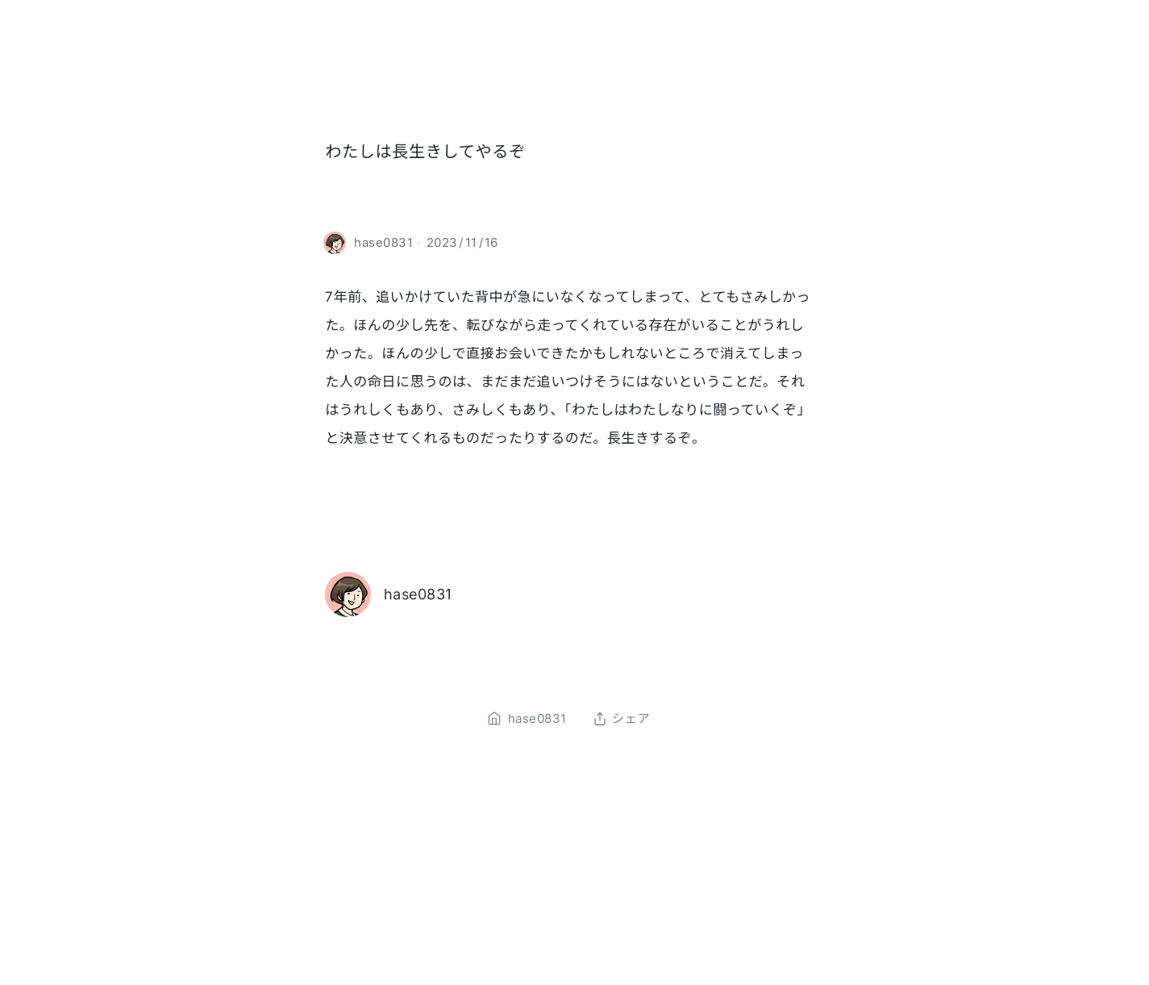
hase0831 (418, 594)
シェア (621, 719)
